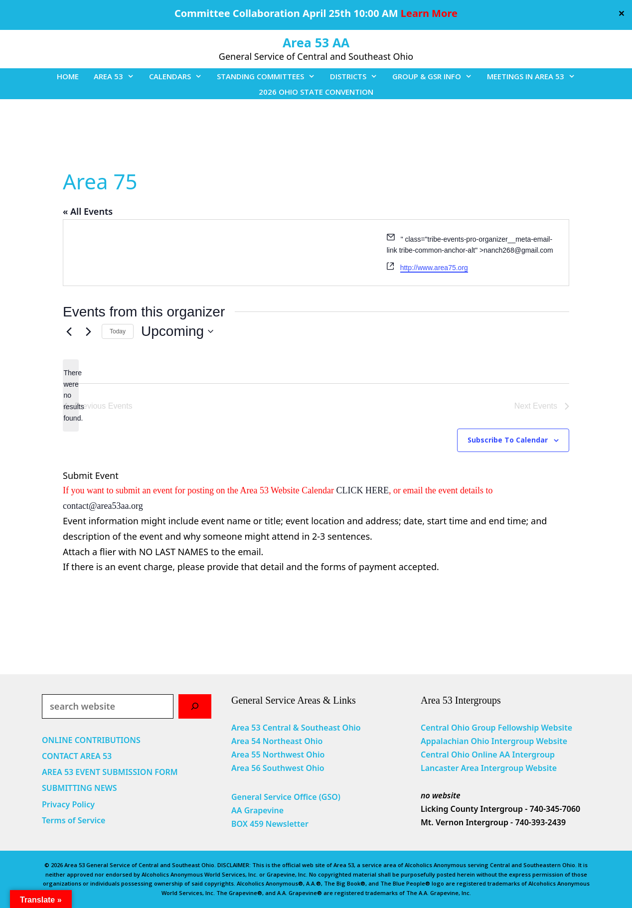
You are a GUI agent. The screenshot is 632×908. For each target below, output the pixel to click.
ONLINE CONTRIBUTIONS (91, 740)
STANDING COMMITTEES (269, 76)
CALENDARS (179, 76)
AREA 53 (118, 76)
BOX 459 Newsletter (270, 823)
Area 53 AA (316, 42)
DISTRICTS (357, 76)
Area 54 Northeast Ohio (276, 741)
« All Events (88, 211)
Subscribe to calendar (508, 440)
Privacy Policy (68, 804)
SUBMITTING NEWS (79, 787)
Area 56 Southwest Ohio (277, 767)
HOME (68, 76)
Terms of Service (73, 820)
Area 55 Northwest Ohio (277, 754)
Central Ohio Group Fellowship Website (496, 727)
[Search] (194, 706)
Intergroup (533, 754)
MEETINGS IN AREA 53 (535, 76)
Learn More (429, 13)
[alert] (71, 395)
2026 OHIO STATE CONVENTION (316, 92)
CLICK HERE (362, 490)
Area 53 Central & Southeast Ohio (296, 727)
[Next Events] (88, 331)
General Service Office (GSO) (285, 796)
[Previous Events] (69, 331)
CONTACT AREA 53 (77, 756)
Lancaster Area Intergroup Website (489, 767)
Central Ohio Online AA (466, 754)
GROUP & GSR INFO (435, 76)
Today (118, 331)
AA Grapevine (257, 810)
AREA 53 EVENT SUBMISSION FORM (110, 771)
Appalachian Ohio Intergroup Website (494, 741)
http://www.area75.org (434, 268)
